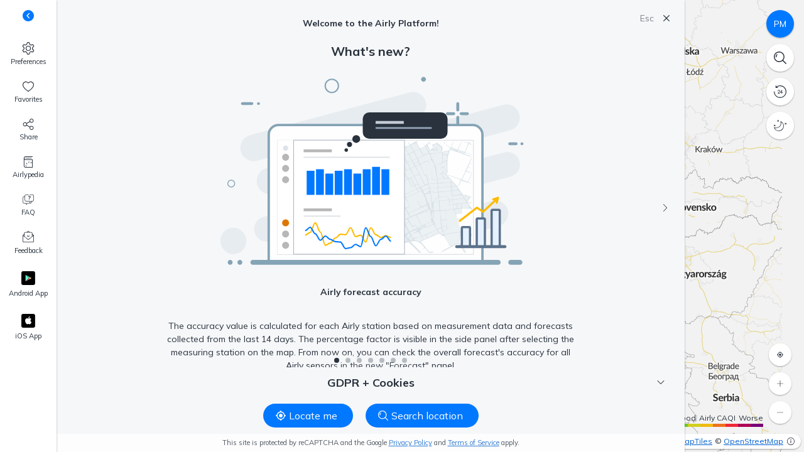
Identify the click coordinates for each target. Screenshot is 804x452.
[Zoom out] (780, 412)
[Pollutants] (780, 24)
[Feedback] (28, 243)
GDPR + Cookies (496, 382)
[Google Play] (28, 285)
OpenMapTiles (685, 441)
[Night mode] (780, 125)
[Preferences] (28, 54)
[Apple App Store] (28, 327)
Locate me (306, 415)
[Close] (666, 18)
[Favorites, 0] (28, 92)
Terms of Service (473, 442)
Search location (420, 415)
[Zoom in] (780, 383)
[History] (780, 91)
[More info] (791, 441)
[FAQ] (28, 205)
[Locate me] (780, 354)
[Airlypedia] (28, 167)
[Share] (28, 130)
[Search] (780, 58)
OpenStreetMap (753, 441)
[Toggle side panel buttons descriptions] (28, 15)
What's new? (370, 51)
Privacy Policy (410, 442)
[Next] (665, 207)
